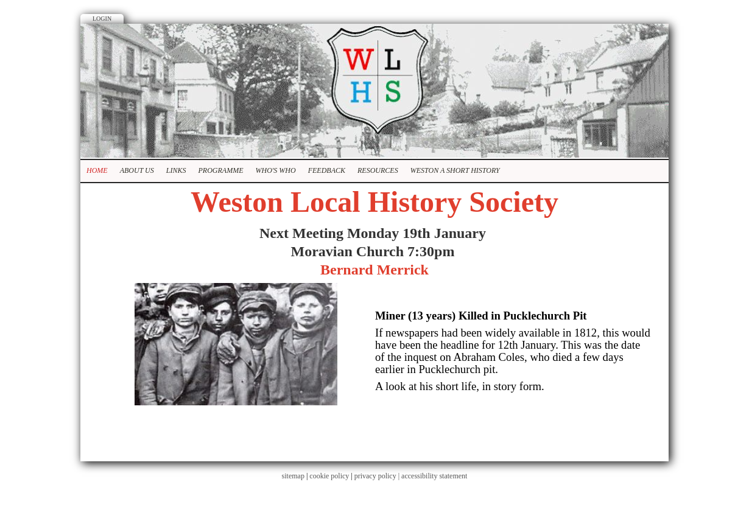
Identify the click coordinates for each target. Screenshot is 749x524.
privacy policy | (377, 476)
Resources (377, 170)
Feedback (326, 170)
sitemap (293, 476)
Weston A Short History (455, 170)
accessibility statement (434, 476)
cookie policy (329, 476)
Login (102, 18)
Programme (220, 170)
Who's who (275, 170)
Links (176, 170)
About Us (137, 170)
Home (97, 170)
